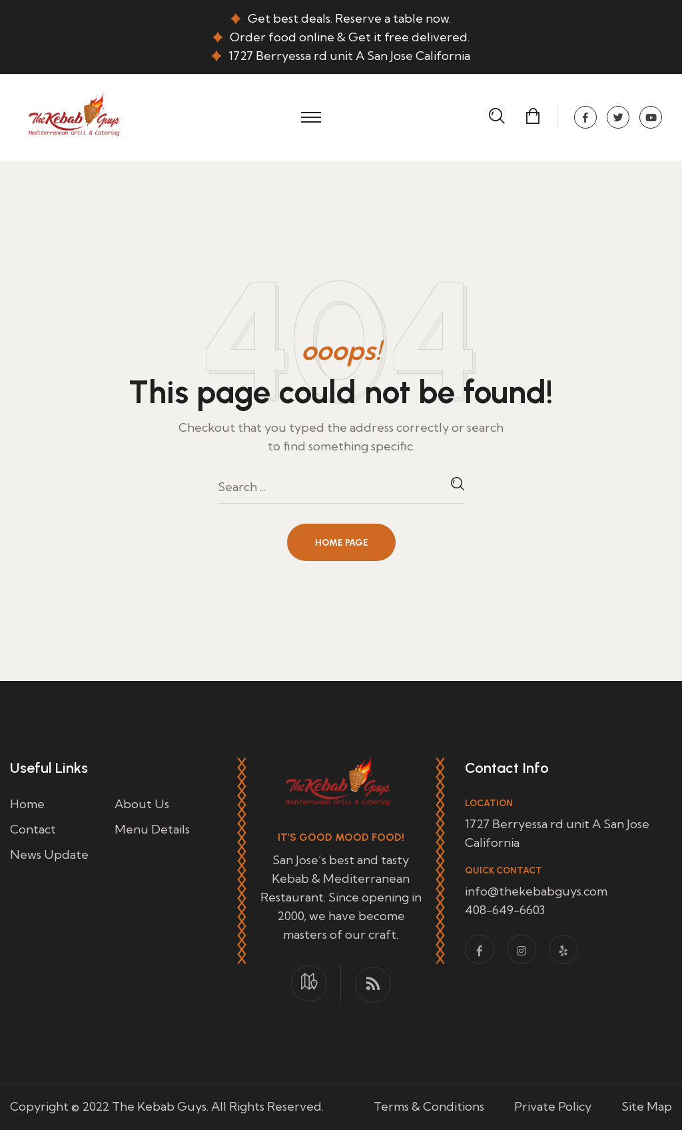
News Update (49, 854)
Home (27, 804)
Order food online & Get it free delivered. (350, 37)
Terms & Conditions (429, 1106)
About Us (142, 804)
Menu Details (152, 829)
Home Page (341, 542)
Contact (33, 829)
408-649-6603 (505, 909)
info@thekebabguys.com (536, 891)
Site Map (646, 1106)
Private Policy (552, 1106)
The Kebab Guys (159, 1106)
